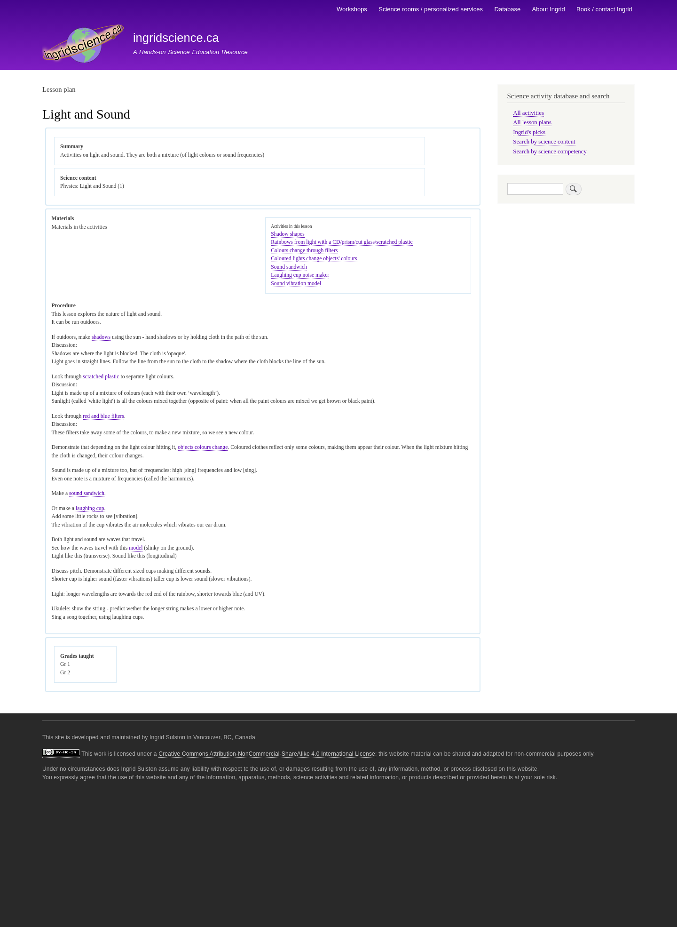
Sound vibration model (296, 283)
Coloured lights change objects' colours (314, 259)
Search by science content (544, 141)
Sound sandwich (289, 267)
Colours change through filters (304, 251)
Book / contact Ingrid (604, 9)
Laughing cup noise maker (300, 275)
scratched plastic (101, 377)
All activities (528, 113)
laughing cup (90, 508)
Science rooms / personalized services (430, 9)
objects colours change (203, 447)
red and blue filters (103, 416)
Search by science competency (550, 151)
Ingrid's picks (529, 132)
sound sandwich (86, 493)
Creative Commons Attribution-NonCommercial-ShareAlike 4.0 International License (266, 754)
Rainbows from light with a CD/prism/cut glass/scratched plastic (341, 242)
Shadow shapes (288, 234)
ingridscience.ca (176, 37)
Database (508, 9)
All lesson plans (532, 122)
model (135, 548)
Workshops (352, 9)
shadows (101, 337)
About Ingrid (548, 9)
